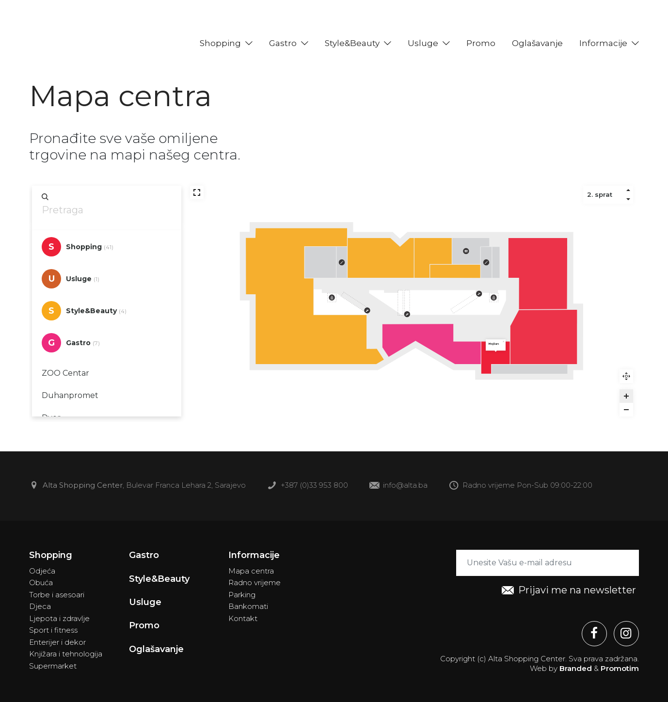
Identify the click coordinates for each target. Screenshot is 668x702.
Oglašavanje (537, 43)
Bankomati (248, 606)
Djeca (40, 606)
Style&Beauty (352, 43)
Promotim (620, 668)
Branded (575, 668)
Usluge (423, 43)
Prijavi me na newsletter (569, 590)
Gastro (283, 43)
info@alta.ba (398, 486)
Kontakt (242, 618)
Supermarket (53, 665)
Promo (480, 43)
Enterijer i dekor (57, 642)
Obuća (41, 582)
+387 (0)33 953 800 (307, 486)
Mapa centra (251, 570)
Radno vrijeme (254, 582)
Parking (241, 594)
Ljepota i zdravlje (59, 618)
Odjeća (42, 570)
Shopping (220, 43)
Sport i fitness (53, 630)
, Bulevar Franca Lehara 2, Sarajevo (137, 486)
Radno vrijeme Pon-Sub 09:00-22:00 (520, 486)
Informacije (603, 43)
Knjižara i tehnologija (65, 653)
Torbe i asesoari (56, 594)
